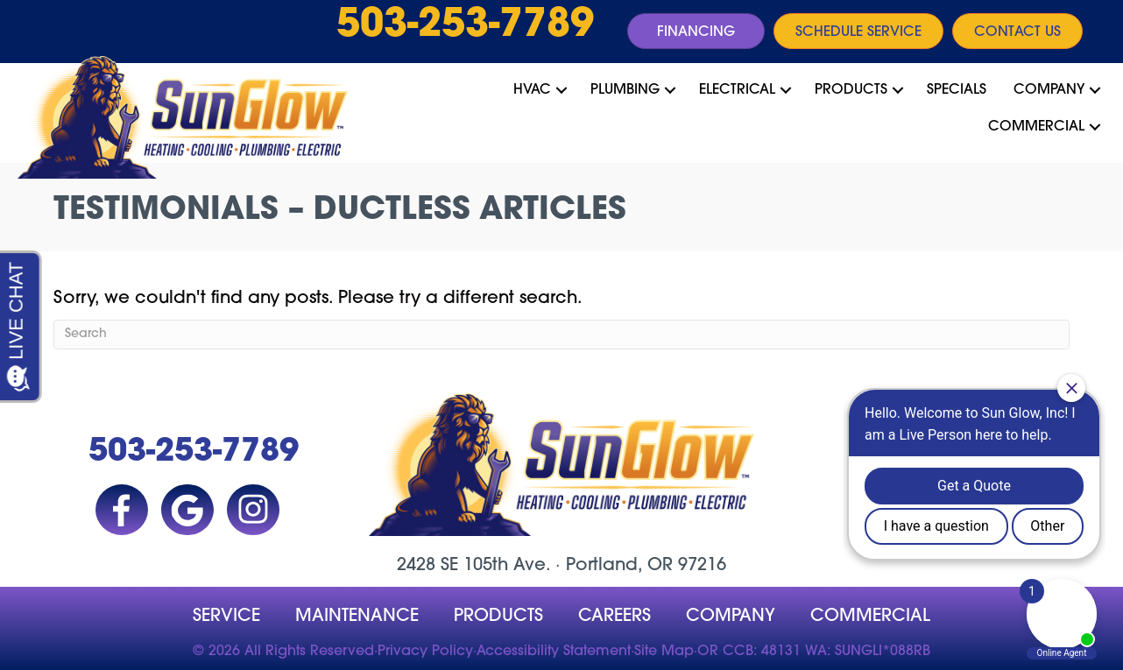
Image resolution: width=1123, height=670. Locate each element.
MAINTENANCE (357, 616)
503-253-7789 (465, 26)
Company (1049, 90)
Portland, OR (619, 566)
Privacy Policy (425, 652)
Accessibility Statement (554, 652)
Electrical (737, 90)
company (730, 616)
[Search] (561, 334)
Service (226, 616)
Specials (956, 90)
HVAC (532, 90)
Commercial (1036, 127)
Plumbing (625, 90)
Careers (614, 616)
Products (851, 90)
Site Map (664, 652)
